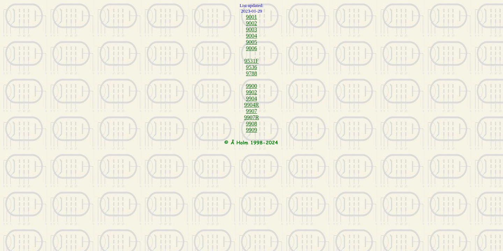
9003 (251, 29)
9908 (251, 124)
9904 (251, 98)
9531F (252, 61)
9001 (251, 17)
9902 (251, 92)
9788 (251, 73)
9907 (251, 111)
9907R (251, 117)
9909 (251, 130)
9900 (251, 86)
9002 (251, 23)
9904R (251, 105)
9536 (251, 67)
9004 (251, 36)
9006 (251, 48)
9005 (251, 42)
